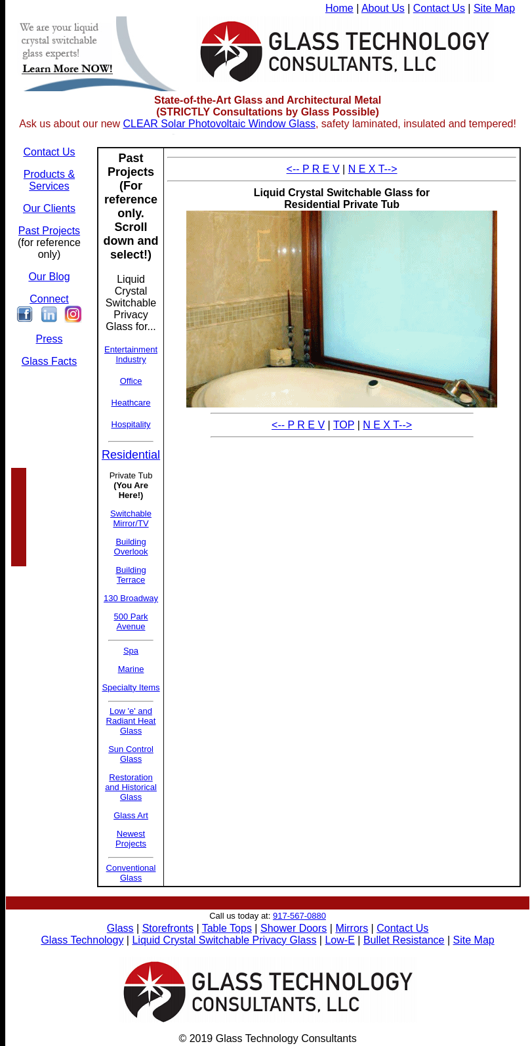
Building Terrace (130, 575)
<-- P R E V (313, 169)
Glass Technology (82, 940)
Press (49, 339)
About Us (383, 8)
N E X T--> (373, 169)
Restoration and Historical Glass (131, 787)
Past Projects (49, 230)
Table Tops (227, 928)
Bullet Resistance (404, 940)
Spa (130, 651)
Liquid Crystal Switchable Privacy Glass (224, 940)
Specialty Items (130, 687)
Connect (49, 298)
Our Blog (49, 276)
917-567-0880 (299, 916)
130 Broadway (131, 598)
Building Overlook (131, 546)
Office (131, 381)
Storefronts (168, 928)
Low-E (339, 940)
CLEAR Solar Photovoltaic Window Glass (219, 123)
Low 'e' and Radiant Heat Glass (131, 721)
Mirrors (351, 928)
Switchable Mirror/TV (131, 518)
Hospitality (131, 424)
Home (339, 8)
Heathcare (131, 403)
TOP (343, 424)
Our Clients (49, 208)
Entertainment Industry (130, 354)
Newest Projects (130, 838)
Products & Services (49, 180)
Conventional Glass (131, 873)
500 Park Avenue (131, 621)
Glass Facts (49, 361)
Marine (131, 669)
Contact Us (439, 8)
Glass (120, 928)
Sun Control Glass (130, 754)
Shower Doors (293, 928)
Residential (131, 454)
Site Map (494, 8)
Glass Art (130, 815)
